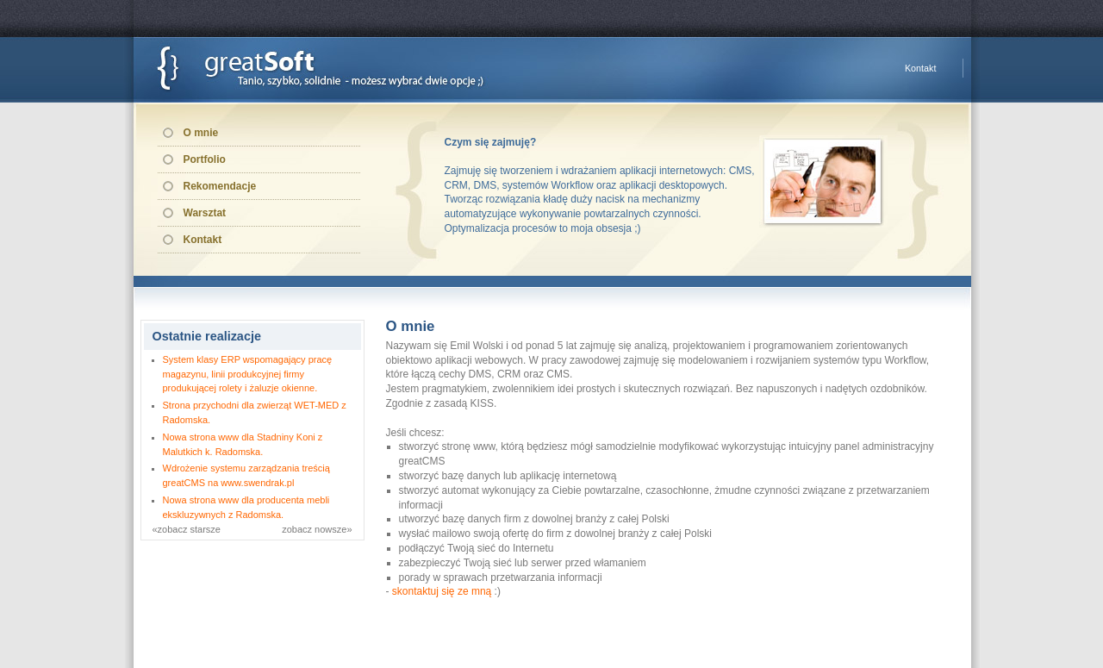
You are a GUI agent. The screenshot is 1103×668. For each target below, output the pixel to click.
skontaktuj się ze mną (441, 591)
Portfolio (205, 159)
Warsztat (205, 213)
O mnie (201, 133)
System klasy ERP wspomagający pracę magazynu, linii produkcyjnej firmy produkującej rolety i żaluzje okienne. (248, 374)
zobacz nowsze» (317, 529)
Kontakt (921, 68)
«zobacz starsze (187, 529)
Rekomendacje (220, 186)
